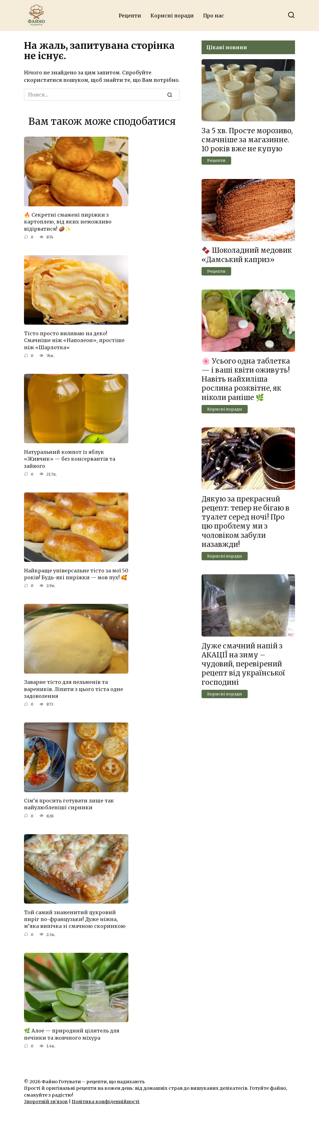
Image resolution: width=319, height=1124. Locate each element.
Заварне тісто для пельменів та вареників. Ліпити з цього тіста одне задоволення (73, 689)
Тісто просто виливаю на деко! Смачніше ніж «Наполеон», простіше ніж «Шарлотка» (74, 340)
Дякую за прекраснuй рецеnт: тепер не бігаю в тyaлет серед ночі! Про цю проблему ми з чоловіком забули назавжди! (245, 522)
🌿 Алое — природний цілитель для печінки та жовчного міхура (71, 1034)
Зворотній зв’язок (46, 1101)
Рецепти (130, 15)
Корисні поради (172, 15)
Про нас (213, 15)
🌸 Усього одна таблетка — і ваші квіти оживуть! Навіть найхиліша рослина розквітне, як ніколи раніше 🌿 (246, 379)
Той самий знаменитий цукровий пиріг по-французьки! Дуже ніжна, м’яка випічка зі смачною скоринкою (75, 919)
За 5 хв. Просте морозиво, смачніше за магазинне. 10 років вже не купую (247, 139)
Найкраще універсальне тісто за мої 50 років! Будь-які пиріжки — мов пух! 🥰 (76, 573)
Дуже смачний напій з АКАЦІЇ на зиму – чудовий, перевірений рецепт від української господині (243, 664)
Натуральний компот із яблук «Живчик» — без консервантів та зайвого (69, 459)
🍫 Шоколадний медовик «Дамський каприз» (247, 255)
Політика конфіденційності (106, 1101)
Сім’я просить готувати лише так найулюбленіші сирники (69, 804)
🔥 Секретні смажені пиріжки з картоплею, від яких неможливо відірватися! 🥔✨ (68, 222)
